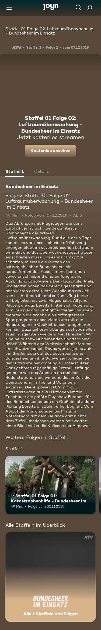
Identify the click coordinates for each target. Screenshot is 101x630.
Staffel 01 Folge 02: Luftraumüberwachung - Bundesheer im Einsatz (49, 31)
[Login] (90, 7)
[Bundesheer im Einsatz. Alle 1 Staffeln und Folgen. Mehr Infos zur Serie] (50, 577)
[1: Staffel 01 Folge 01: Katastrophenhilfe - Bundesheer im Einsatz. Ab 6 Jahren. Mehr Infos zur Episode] (50, 485)
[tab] (14, 172)
